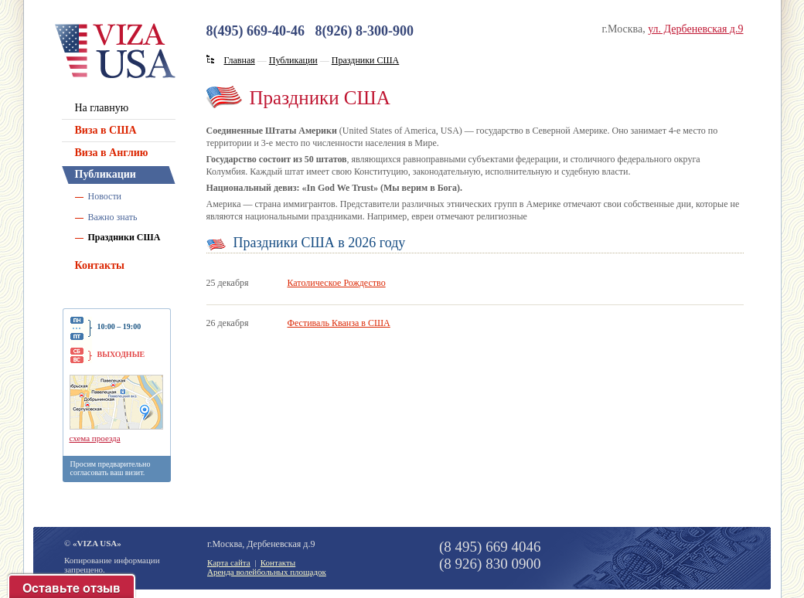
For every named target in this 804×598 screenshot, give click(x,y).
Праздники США (124, 237)
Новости (105, 196)
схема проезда (95, 438)
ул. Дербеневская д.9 (695, 29)
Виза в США (106, 130)
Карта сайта (228, 562)
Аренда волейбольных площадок (266, 571)
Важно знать (113, 217)
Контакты (99, 265)
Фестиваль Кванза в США (339, 323)
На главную (102, 108)
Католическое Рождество (337, 282)
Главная (239, 60)
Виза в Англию (111, 152)
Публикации (105, 174)
